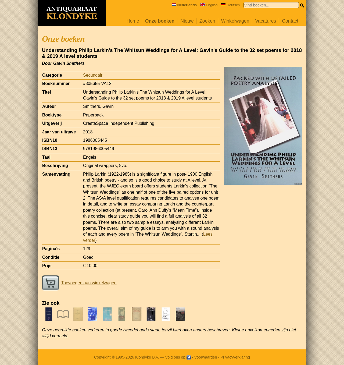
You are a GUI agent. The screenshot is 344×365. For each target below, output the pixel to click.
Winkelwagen (235, 21)
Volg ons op (178, 357)
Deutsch (230, 5)
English (209, 5)
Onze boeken (160, 21)
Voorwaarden (205, 357)
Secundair (92, 75)
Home (133, 21)
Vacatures (265, 21)
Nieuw (187, 21)
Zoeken (207, 21)
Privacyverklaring (235, 357)
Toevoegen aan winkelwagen (79, 283)
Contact (290, 21)
